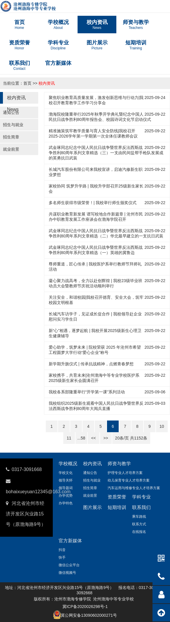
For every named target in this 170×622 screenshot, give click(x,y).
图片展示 (92, 507)
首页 (27, 83)
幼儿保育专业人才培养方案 (129, 480)
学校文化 (66, 473)
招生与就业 (13, 124)
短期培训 (117, 507)
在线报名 (139, 532)
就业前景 (11, 149)
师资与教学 (119, 463)
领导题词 (66, 488)
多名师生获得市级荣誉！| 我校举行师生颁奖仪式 (93, 202)
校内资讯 (46, 83)
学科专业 (141, 496)
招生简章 (11, 137)
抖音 (62, 550)
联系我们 (141, 507)
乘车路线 (139, 517)
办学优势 (66, 496)
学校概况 (68, 463)
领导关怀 (66, 480)
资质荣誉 (117, 496)
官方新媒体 (70, 540)
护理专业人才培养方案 (125, 473)
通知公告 (11, 112)
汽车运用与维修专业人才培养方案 (134, 488)
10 (162, 426)
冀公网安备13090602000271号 (89, 615)
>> (105, 438)
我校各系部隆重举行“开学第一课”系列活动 (87, 392)
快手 (62, 557)
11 (69, 438)
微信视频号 (67, 573)
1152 (138, 438)
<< (93, 438)
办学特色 (66, 503)
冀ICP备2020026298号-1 (85, 606)
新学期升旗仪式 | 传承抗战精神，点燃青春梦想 (91, 364)
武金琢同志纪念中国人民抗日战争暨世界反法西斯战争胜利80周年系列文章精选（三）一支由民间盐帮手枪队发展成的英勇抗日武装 (106, 152)
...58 (81, 438)
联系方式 (139, 524)
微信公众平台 (69, 565)
